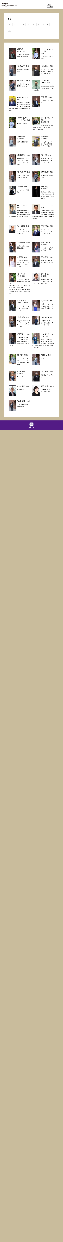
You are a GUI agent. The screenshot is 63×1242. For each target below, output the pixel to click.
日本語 (49, 5)
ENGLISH (49, 7)
